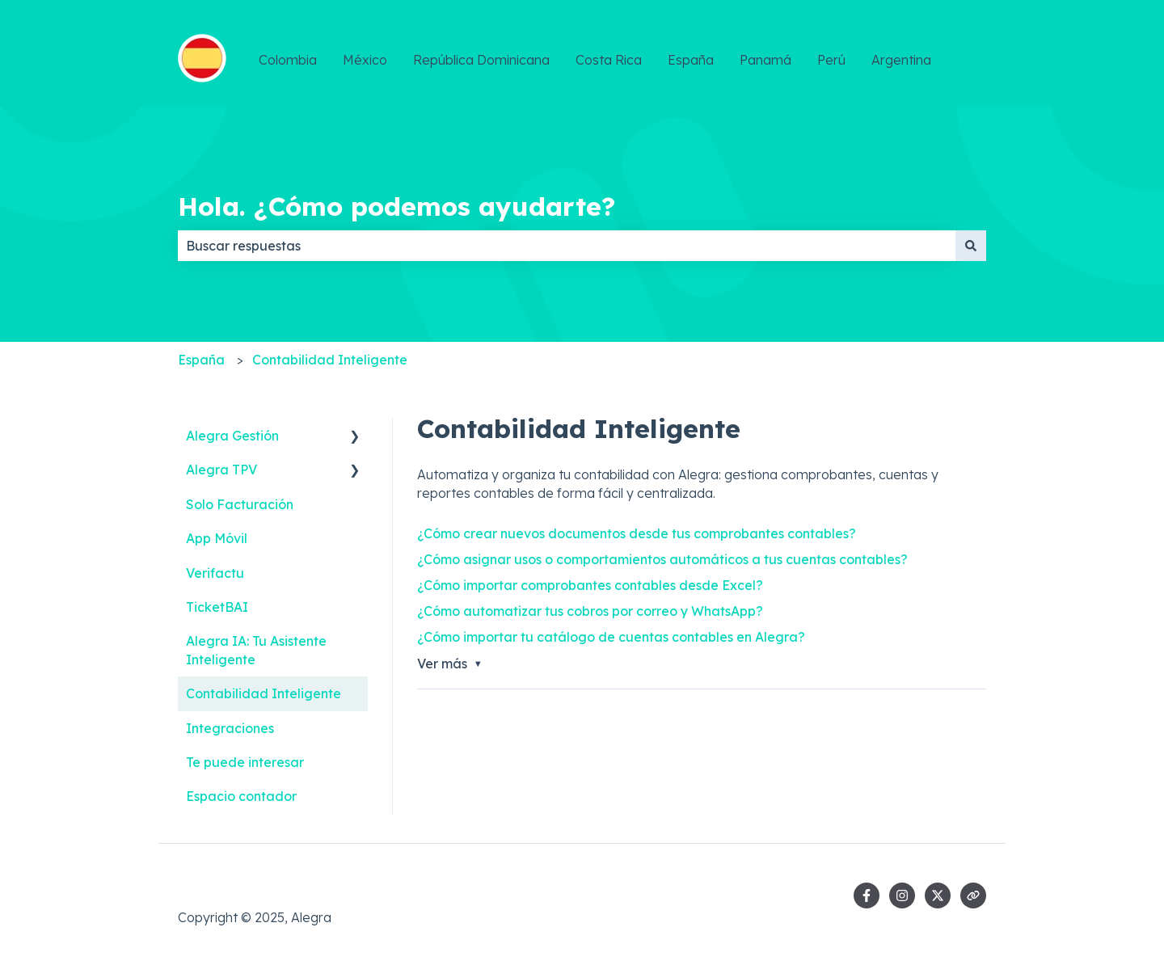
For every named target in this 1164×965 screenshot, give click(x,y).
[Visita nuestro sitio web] (973, 895)
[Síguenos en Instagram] (902, 895)
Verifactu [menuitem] (215, 573)
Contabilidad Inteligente (329, 360)
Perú (831, 60)
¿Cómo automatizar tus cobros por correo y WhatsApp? (590, 611)
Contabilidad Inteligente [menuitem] (263, 693)
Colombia (288, 60)
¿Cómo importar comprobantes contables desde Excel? (590, 585)
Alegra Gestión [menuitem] (232, 436)
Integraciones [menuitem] (230, 728)
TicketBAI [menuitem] (217, 607)
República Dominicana (481, 60)
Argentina (901, 60)
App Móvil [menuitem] (216, 538)
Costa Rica (609, 60)
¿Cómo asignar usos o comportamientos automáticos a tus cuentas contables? (662, 559)
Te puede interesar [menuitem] (245, 762)
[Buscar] (970, 245)
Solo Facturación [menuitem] (239, 504)
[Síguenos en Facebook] (866, 895)
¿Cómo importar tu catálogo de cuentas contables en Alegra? (611, 637)
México (365, 60)
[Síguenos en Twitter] (938, 895)
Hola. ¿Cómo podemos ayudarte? (396, 206)
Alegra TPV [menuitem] (221, 469)
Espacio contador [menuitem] (241, 796)
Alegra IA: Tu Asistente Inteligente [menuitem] (256, 650)
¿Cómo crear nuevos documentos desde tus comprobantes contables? (636, 533)
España (691, 60)
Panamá (765, 60)
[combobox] (566, 245)
